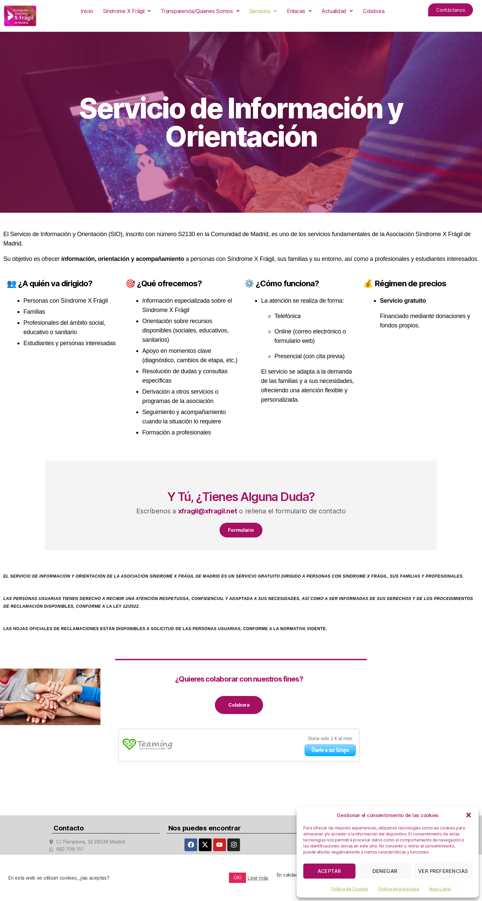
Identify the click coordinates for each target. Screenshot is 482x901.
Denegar (385, 871)
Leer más (258, 878)
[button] (468, 815)
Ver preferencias (443, 871)
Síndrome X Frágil (127, 11)
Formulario (240, 531)
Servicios (263, 11)
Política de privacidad (398, 888)
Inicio (87, 11)
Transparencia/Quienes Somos (200, 11)
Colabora (374, 11)
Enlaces (299, 11)
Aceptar (329, 871)
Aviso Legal (440, 888)
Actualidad (337, 11)
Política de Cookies (349, 888)
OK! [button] (237, 877)
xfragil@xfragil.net (207, 511)
